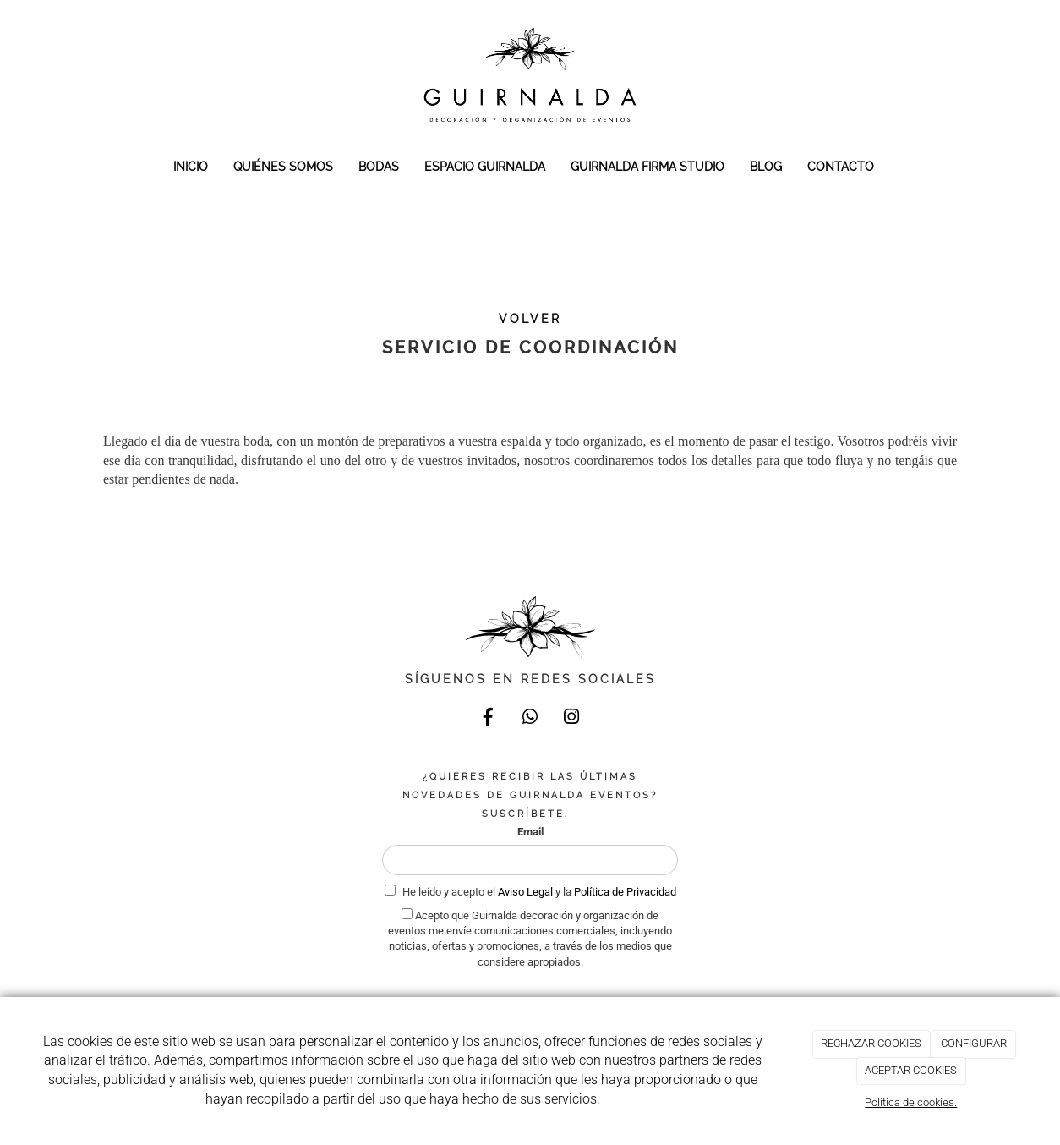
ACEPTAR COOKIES (911, 1070)
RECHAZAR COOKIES (871, 1043)
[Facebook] (488, 719)
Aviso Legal (526, 891)
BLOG (766, 166)
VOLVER (530, 319)
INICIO (190, 166)
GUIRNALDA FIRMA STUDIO (647, 166)
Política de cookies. (911, 1102)
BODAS (378, 166)
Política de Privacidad (625, 891)
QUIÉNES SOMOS (283, 166)
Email (530, 831)
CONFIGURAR (974, 1043)
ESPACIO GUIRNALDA (484, 166)
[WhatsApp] (530, 719)
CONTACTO (840, 166)
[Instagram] (571, 719)
